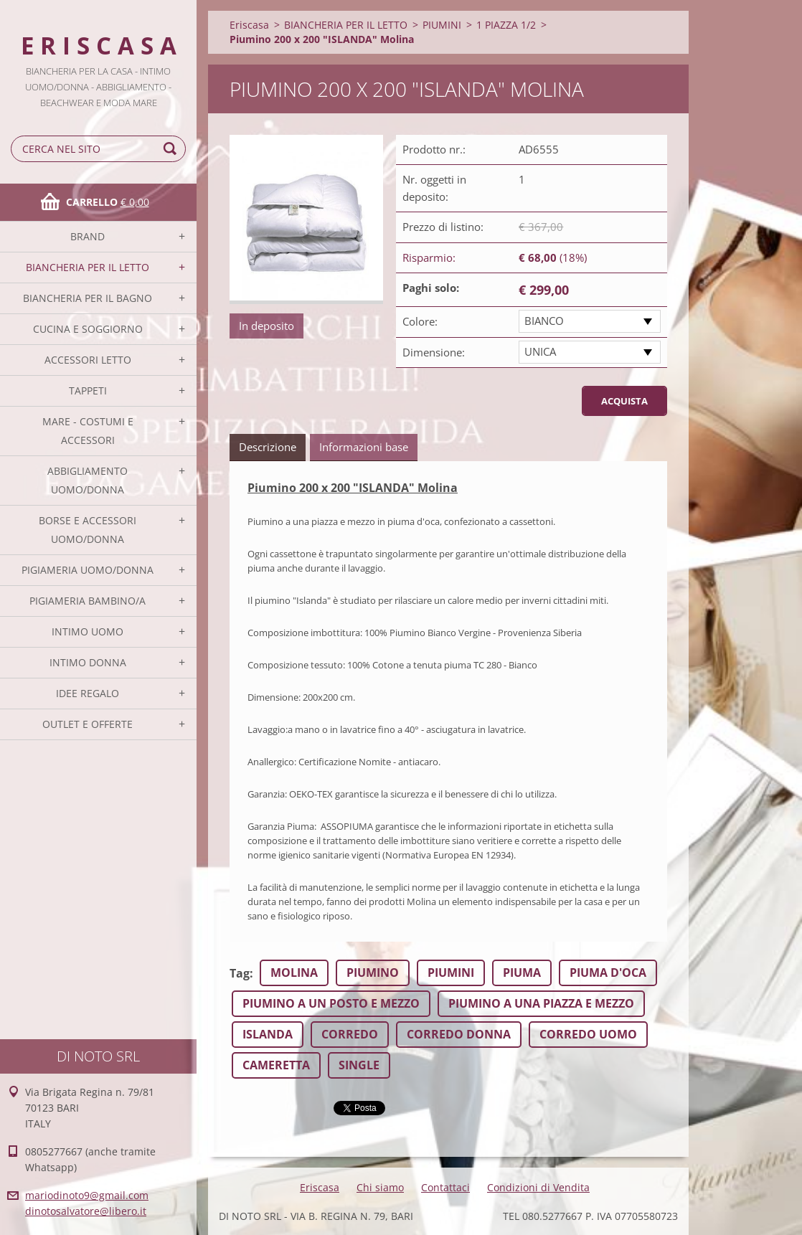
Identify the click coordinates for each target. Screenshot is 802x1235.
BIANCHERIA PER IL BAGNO (87, 298)
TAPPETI (88, 390)
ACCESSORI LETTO (87, 359)
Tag (240, 973)
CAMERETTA (276, 1065)
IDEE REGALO (87, 693)
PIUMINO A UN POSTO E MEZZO (331, 1003)
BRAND (87, 236)
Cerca (172, 149)
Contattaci (445, 1187)
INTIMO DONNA (87, 662)
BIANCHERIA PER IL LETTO (87, 267)
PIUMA (522, 972)
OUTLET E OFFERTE (87, 724)
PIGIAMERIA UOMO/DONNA (88, 570)
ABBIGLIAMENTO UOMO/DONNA (87, 480)
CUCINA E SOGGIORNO (88, 329)
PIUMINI (442, 25)
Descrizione (267, 447)
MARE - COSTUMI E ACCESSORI (87, 431)
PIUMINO (372, 972)
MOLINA (294, 972)
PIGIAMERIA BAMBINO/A (87, 600)
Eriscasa (249, 25)
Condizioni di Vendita (538, 1187)
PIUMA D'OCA (608, 972)
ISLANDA (267, 1034)
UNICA (540, 351)
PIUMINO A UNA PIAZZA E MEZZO (541, 1003)
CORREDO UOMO (588, 1034)
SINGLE (359, 1065)
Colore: (420, 321)
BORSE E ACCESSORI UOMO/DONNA (87, 530)
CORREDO (349, 1034)
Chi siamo (380, 1187)
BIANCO (544, 320)
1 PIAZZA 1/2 (506, 25)
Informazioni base (363, 447)
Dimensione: (433, 352)
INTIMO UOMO (87, 631)
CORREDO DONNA (459, 1034)
